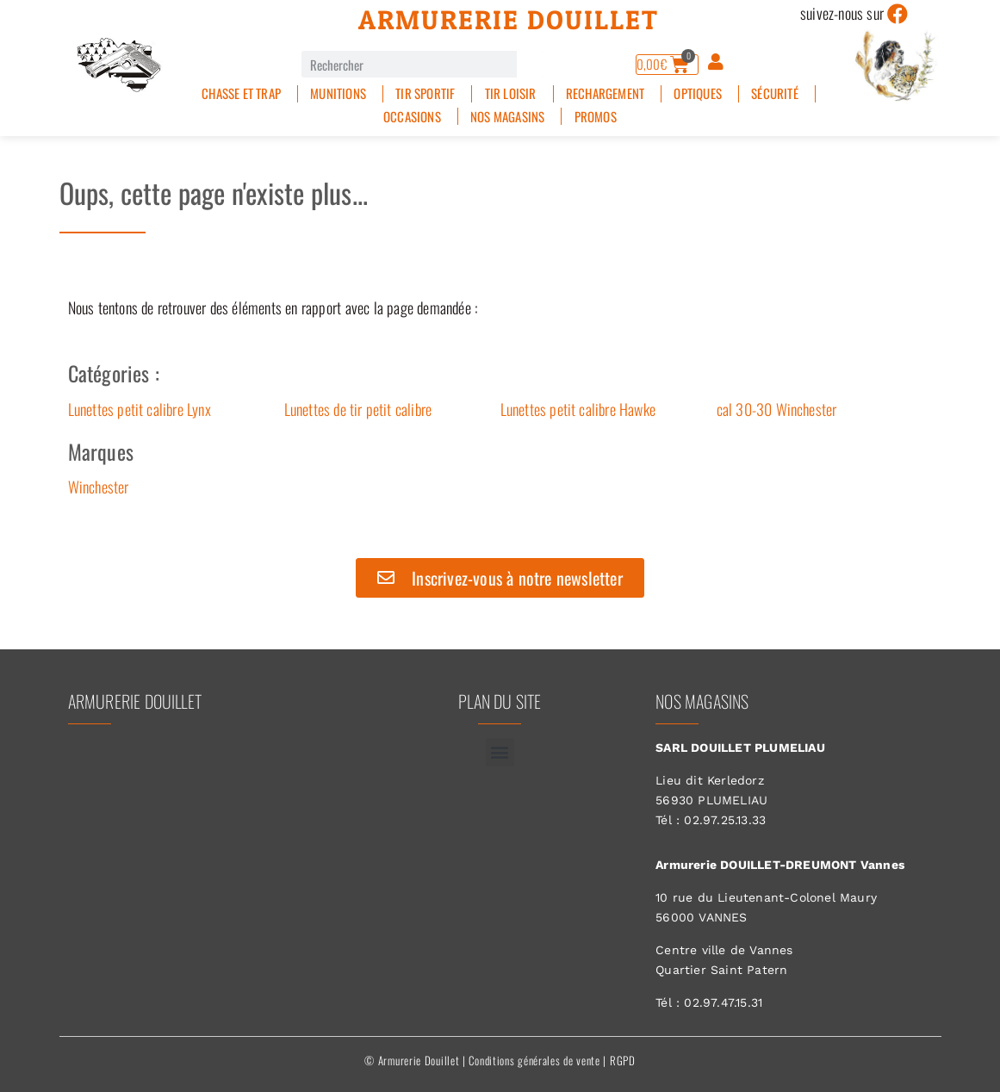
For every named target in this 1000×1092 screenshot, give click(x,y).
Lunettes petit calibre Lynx (139, 409)
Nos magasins (507, 116)
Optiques (698, 93)
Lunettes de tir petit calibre (358, 409)
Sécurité (774, 93)
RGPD (623, 1060)
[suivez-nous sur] (897, 13)
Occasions (412, 116)
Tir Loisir (511, 93)
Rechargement (605, 93)
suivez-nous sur (842, 13)
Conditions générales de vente (534, 1060)
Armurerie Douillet (508, 19)
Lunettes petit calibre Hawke (578, 409)
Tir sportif (425, 93)
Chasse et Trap (241, 93)
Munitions (338, 93)
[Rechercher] (530, 64)
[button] (500, 752)
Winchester (98, 486)
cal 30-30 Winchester (777, 409)
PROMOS (596, 116)
